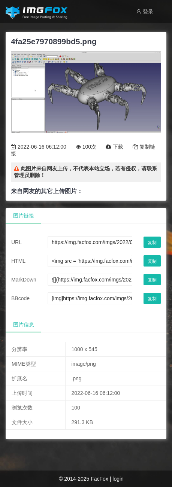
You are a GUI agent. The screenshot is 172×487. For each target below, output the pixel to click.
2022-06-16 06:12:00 (38, 147)
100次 (86, 147)
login (118, 479)
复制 (152, 242)
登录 (144, 12)
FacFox (99, 479)
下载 (114, 147)
